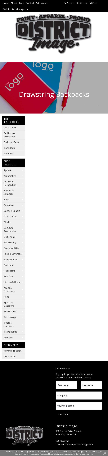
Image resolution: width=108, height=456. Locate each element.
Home (6, 3)
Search (69, 3)
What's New (10, 127)
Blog (21, 3)
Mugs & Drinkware (9, 289)
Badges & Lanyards (9, 192)
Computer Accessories (10, 229)
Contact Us (9, 356)
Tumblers (9, 153)
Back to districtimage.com (16, 9)
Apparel (8, 170)
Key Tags (8, 276)
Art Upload (41, 3)
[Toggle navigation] (4, 59)
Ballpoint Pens (11, 142)
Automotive (10, 175)
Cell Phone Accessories (10, 135)
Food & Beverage (13, 253)
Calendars (9, 205)
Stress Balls (10, 311)
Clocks (7, 222)
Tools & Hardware (9, 324)
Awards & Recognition (10, 183)
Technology (10, 317)
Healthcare (9, 270)
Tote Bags (9, 147)
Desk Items (10, 236)
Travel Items (10, 331)
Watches (8, 337)
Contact (30, 3)
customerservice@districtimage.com (74, 444)
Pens (6, 296)
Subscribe (62, 414)
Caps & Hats (10, 216)
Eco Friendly (10, 242)
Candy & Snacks (12, 210)
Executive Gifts (11, 248)
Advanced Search (12, 350)
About (14, 3)
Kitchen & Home (12, 282)
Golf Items (9, 265)
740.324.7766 (62, 441)
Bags (6, 199)
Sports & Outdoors (9, 304)
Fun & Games (10, 259)
